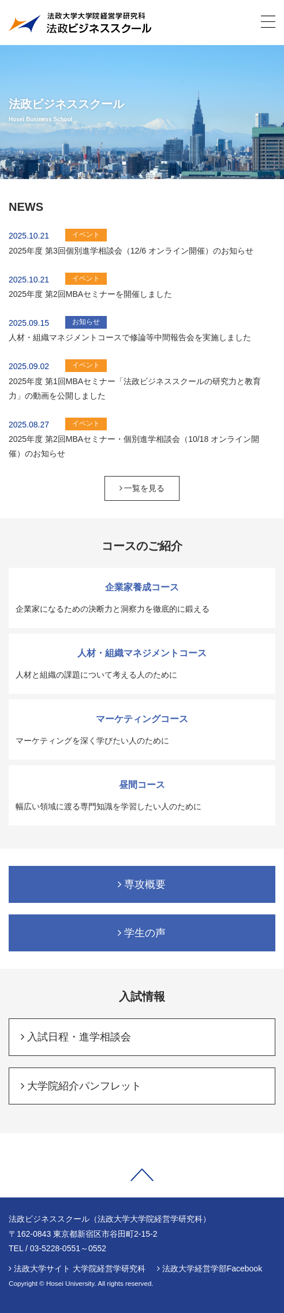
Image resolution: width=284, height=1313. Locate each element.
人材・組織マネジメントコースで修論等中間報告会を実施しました (130, 337)
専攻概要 (142, 884)
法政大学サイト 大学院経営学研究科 (79, 1268)
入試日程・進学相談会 (76, 1037)
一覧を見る (142, 488)
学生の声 (142, 933)
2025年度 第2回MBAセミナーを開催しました (90, 294)
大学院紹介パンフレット (81, 1086)
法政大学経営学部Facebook (212, 1268)
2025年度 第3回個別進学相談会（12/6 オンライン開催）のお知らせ (131, 250)
